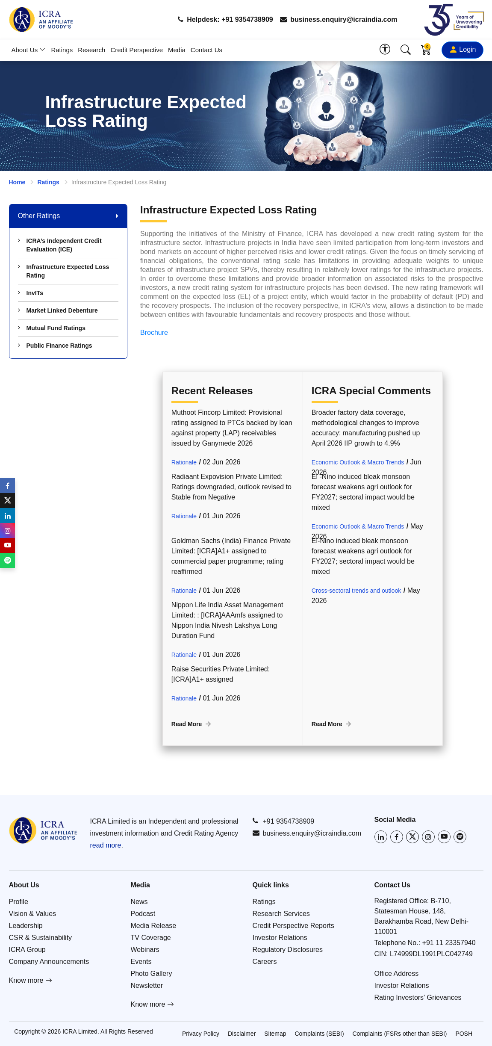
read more (105, 845)
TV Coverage (151, 937)
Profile (18, 901)
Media (177, 49)
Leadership (26, 925)
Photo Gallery (151, 973)
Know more (30, 980)
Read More (192, 724)
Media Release (154, 925)
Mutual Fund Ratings (51, 328)
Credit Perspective (136, 49)
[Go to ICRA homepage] (43, 830)
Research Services (281, 913)
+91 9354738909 (284, 821)
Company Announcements (49, 961)
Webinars (145, 949)
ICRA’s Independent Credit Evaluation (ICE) (60, 245)
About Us (29, 49)
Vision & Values (32, 913)
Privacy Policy (200, 1033)
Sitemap (275, 1033)
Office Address (396, 973)
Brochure (154, 332)
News (139, 901)
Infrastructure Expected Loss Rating (63, 271)
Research (91, 49)
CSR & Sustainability (40, 937)
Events (141, 961)
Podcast (143, 913)
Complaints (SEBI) (319, 1033)
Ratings (62, 49)
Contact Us (206, 49)
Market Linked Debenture (58, 310)
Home (17, 182)
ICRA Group (27, 949)
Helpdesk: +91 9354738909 (225, 19)
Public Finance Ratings (55, 345)
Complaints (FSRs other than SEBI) (400, 1033)
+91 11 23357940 (449, 942)
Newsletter (147, 985)
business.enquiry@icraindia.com (339, 19)
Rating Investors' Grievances (418, 997)
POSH (463, 1033)
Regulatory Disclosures (288, 949)
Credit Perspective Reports (293, 925)
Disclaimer (242, 1033)
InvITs (30, 293)
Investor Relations (280, 937)
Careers (265, 961)
